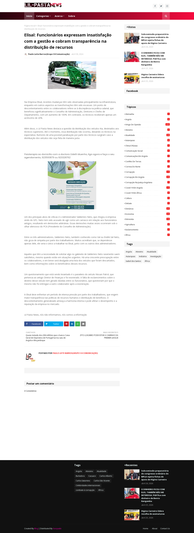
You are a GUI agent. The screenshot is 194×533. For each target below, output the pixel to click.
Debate (147, 203)
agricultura (147, 224)
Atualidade (147, 135)
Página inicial (29, 25)
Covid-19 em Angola (147, 187)
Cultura (147, 198)
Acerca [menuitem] (58, 15)
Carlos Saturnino (83, 480)
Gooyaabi (57, 528)
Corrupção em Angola (147, 177)
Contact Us (165, 528)
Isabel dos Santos (133, 261)
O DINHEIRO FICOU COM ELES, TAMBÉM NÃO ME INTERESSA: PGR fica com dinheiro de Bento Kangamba (153, 58)
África (147, 235)
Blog (36, 528)
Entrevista (147, 219)
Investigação (155, 256)
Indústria (143, 256)
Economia (147, 214)
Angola (147, 119)
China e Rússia (147, 145)
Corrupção (147, 172)
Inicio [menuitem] (29, 15)
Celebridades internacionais (88, 485)
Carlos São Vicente (102, 480)
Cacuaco (92, 476)
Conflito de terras (147, 161)
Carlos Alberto (106, 476)
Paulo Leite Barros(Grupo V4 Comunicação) (49, 54)
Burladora (80, 476)
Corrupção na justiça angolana (147, 182)
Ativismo (147, 129)
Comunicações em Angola (147, 156)
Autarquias (147, 140)
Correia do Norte (147, 166)
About (154, 528)
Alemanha (147, 114)
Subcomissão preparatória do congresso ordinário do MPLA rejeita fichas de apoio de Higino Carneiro (155, 38)
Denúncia (147, 208)
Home (145, 528)
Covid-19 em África (147, 192)
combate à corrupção (85, 490)
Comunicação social (147, 150)
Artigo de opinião (147, 124)
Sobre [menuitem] (71, 15)
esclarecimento (147, 229)
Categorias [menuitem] (42, 15)
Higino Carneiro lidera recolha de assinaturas (153, 76)
